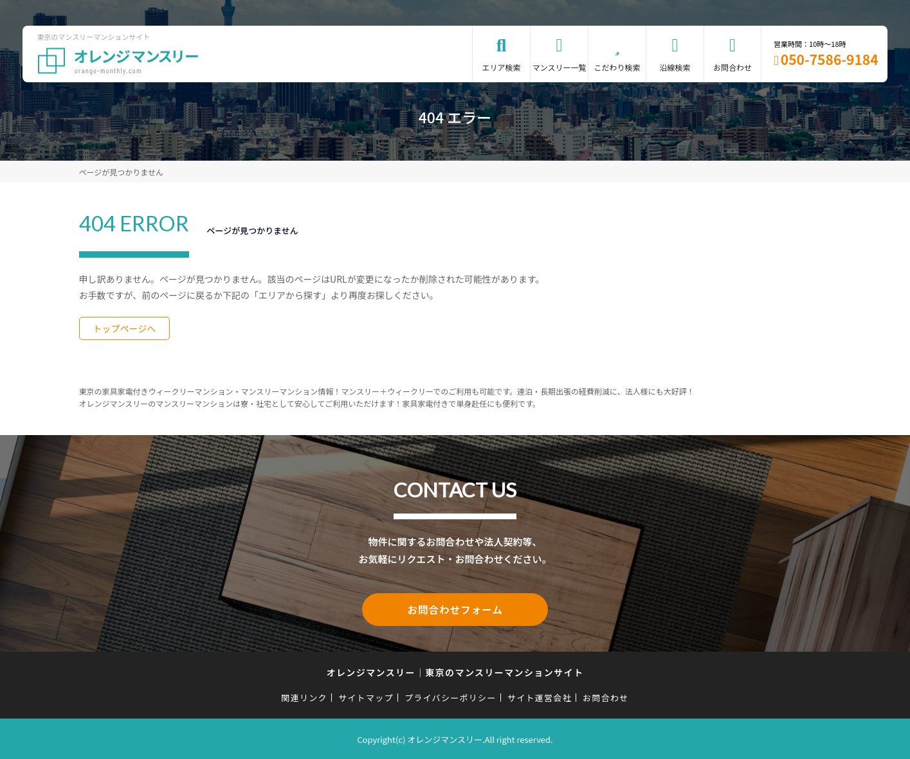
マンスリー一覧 (559, 67)
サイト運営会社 (539, 696)
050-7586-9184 (829, 59)
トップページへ (124, 328)
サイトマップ (366, 696)
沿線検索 (675, 67)
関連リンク (304, 696)
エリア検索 (501, 67)
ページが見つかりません (121, 171)
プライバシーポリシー (450, 696)
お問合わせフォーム (455, 608)
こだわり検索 (617, 67)
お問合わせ (732, 67)
